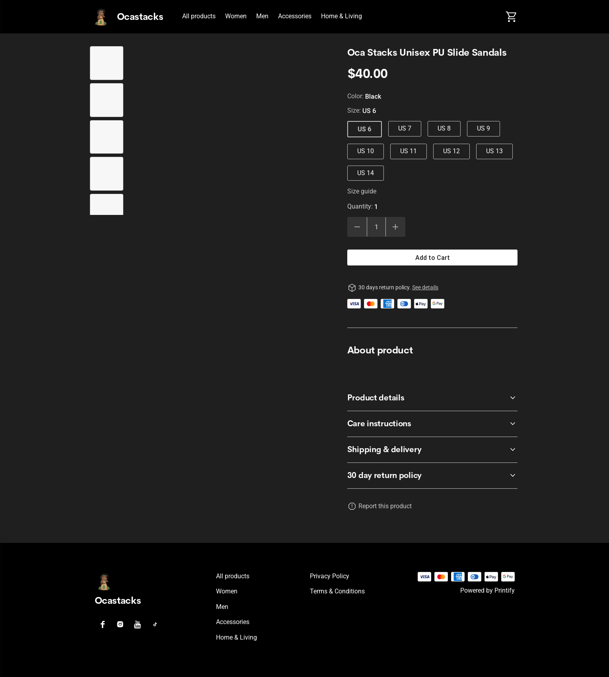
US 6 (365, 129)
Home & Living (341, 16)
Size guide (361, 191)
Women (236, 16)
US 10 (365, 151)
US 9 (483, 128)
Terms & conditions (337, 591)
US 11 (408, 151)
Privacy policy (329, 576)
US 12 (451, 151)
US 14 (365, 173)
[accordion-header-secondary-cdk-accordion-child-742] (432, 475)
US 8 (444, 128)
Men (262, 16)
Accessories (294, 16)
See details (425, 287)
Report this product (385, 506)
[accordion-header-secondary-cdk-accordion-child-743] (432, 398)
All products (199, 16)
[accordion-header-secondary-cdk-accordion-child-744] (432, 424)
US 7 (404, 128)
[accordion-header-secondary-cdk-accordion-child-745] (432, 449)
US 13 (494, 151)
